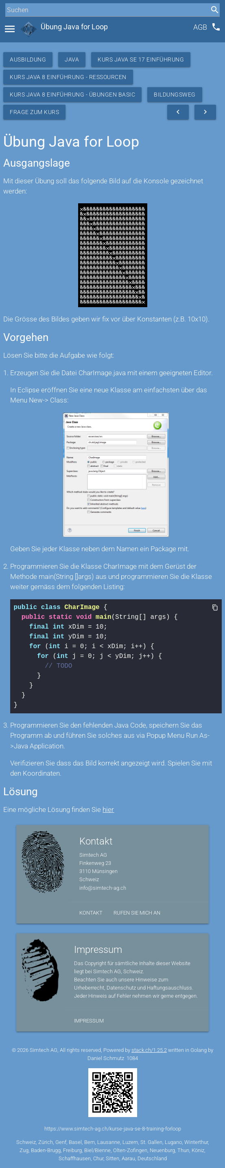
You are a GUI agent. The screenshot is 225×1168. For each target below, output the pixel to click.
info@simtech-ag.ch (102, 888)
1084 (132, 1058)
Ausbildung (28, 59)
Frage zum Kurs (34, 112)
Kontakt (91, 913)
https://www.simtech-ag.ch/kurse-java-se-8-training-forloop (112, 1129)
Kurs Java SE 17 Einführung (141, 59)
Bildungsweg (175, 94)
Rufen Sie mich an (137, 913)
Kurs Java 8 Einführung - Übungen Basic (72, 94)
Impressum (89, 1021)
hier (108, 809)
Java (72, 59)
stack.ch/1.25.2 (149, 1050)
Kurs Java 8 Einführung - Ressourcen (68, 77)
